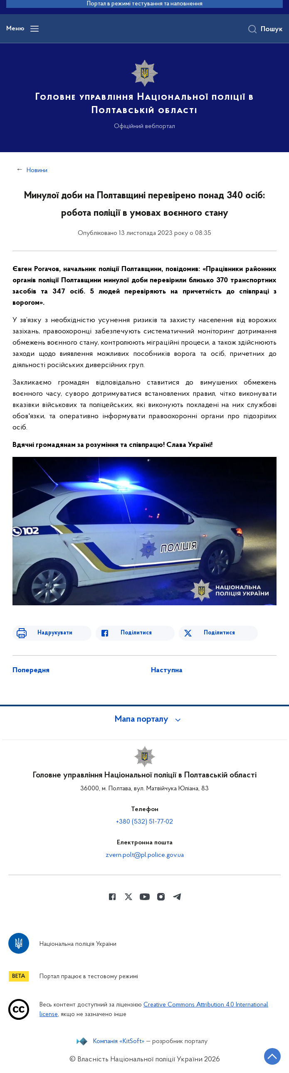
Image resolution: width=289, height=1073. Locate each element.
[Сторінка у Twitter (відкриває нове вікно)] (128, 897)
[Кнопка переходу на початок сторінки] (272, 1056)
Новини (37, 170)
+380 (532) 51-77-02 (144, 822)
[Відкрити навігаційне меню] (34, 29)
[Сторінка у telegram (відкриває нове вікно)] (177, 897)
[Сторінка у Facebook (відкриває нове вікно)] (112, 897)
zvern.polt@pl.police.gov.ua (145, 855)
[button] (144, 720)
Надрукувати (54, 633)
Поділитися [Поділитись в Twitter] (219, 633)
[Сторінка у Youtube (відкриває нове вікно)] (145, 897)
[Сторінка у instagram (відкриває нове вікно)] (161, 897)
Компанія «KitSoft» (119, 1041)
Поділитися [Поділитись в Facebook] (136, 633)
